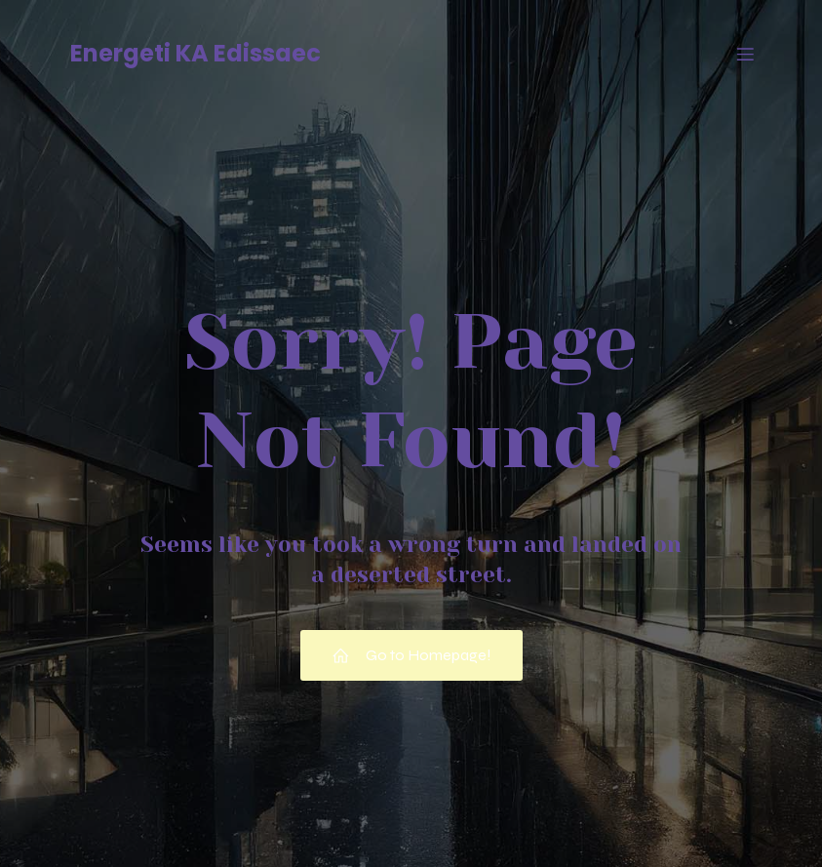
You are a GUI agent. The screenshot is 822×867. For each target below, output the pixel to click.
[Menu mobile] (746, 53)
